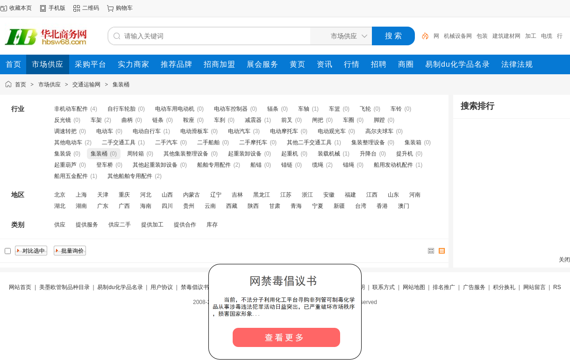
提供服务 (87, 224)
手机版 (57, 8)
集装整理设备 (368, 142)
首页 (20, 84)
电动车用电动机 (174, 109)
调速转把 (65, 131)
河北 (145, 194)
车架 (96, 120)
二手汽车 (166, 142)
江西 (372, 194)
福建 (350, 194)
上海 (81, 194)
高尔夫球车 (379, 131)
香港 (382, 206)
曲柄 (127, 120)
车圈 (348, 120)
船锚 (256, 165)
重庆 (124, 194)
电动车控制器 (231, 109)
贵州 (188, 206)
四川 (167, 206)
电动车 (104, 131)
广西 (124, 206)
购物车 (124, 8)
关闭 (564, 259)
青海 (296, 206)
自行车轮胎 (121, 109)
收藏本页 (20, 8)
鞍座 (188, 120)
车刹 (219, 120)
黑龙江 (261, 194)
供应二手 (119, 224)
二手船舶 (208, 142)
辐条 (272, 109)
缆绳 (317, 165)
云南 (210, 206)
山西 (167, 194)
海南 (145, 206)
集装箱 (413, 142)
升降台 (368, 153)
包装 (482, 36)
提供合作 (185, 224)
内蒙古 (191, 194)
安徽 (329, 194)
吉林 (237, 194)
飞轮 (365, 109)
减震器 (253, 120)
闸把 (317, 120)
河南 (414, 194)
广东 (102, 206)
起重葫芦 (65, 165)
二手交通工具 (118, 142)
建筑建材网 (506, 36)
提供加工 (152, 224)
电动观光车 (332, 131)
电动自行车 (147, 131)
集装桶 (121, 84)
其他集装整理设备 (186, 153)
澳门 (403, 206)
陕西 (253, 206)
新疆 (339, 206)
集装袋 (62, 153)
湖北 (59, 206)
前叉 (286, 120)
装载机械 (329, 153)
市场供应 (49, 84)
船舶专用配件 (214, 165)
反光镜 (62, 120)
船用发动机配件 (393, 165)
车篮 (334, 109)
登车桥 (104, 165)
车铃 (396, 109)
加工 (530, 36)
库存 (212, 224)
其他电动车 (68, 142)
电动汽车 (239, 131)
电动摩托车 (284, 131)
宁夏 (317, 206)
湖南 (81, 206)
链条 (158, 120)
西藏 (231, 206)
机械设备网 (458, 36)
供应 (59, 224)
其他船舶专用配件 (129, 176)
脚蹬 (379, 120)
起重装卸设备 (245, 153)
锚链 (286, 165)
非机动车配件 (71, 109)
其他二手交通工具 (309, 142)
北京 (59, 194)
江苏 (286, 194)
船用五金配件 (71, 176)
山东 (393, 194)
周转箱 (135, 153)
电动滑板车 (194, 131)
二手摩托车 (253, 142)
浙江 (307, 194)
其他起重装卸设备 (155, 165)
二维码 (90, 8)
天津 (102, 194)
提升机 (404, 153)
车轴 (303, 109)
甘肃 (274, 206)
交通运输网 (86, 84)
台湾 (360, 206)
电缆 (546, 36)
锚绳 (348, 165)
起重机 (289, 153)
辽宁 (215, 194)
